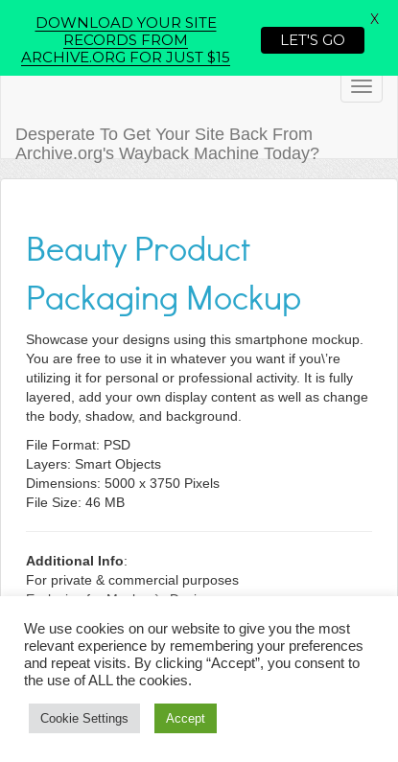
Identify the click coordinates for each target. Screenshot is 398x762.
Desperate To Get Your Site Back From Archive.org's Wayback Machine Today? (167, 141)
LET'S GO (312, 40)
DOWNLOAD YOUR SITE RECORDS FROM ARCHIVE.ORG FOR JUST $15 (125, 39)
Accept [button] (185, 718)
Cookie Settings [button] (84, 718)
